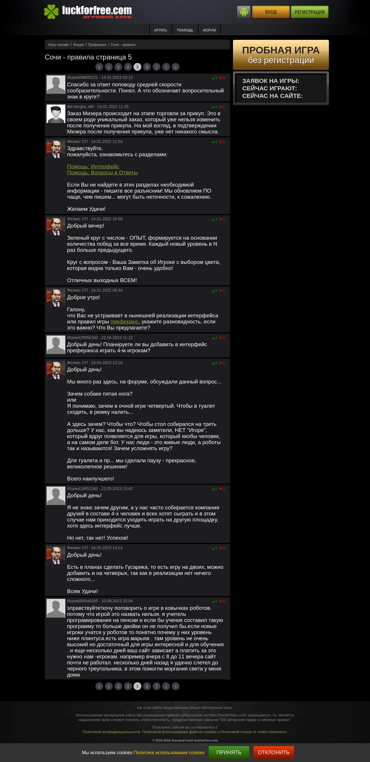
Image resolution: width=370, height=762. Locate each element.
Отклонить (274, 752)
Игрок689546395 (82, 601)
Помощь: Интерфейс (93, 166)
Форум (209, 30)
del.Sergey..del (80, 106)
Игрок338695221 (82, 77)
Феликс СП (77, 141)
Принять (229, 752)
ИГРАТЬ (160, 30)
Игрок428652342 (82, 337)
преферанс (124, 321)
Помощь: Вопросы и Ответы (102, 172)
